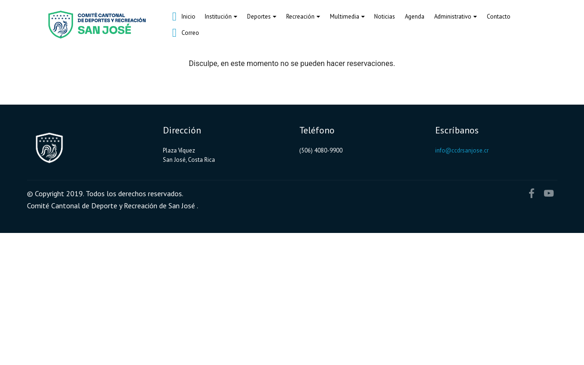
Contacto (498, 16)
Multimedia (344, 16)
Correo (185, 33)
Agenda (414, 16)
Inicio (183, 16)
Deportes (259, 16)
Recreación (300, 16)
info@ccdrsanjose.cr (462, 150)
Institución (218, 16)
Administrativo (452, 16)
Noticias (384, 16)
